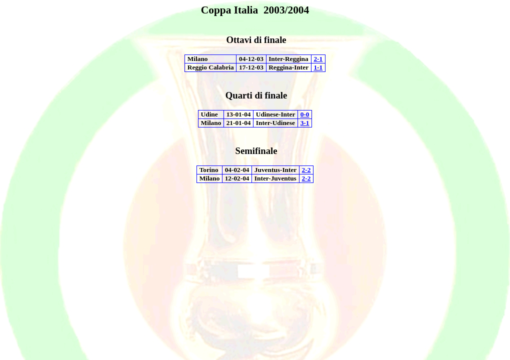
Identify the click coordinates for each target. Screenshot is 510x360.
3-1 (305, 122)
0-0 (305, 114)
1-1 (318, 67)
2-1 (318, 58)
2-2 (306, 170)
